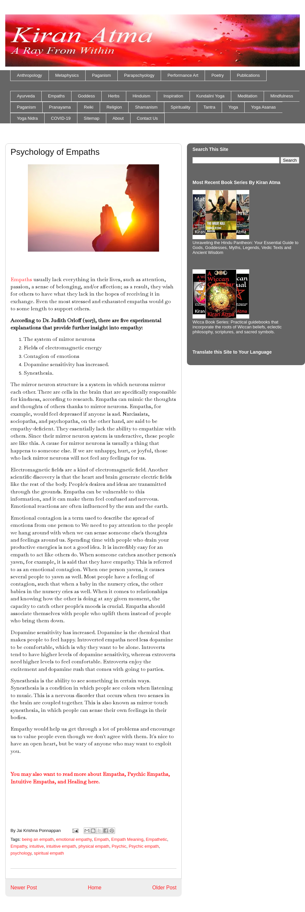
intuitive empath (61, 846)
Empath (101, 839)
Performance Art (183, 75)
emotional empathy (74, 839)
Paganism (101, 75)
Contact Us (147, 118)
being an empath (38, 839)
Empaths (56, 95)
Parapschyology (139, 75)
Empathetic (156, 839)
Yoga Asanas (263, 107)
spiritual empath (49, 853)
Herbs (114, 95)
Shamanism (146, 107)
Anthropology (29, 75)
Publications (248, 75)
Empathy (18, 846)
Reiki (88, 107)
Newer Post (23, 887)
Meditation (247, 95)
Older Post (164, 887)
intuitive (37, 846)
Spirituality (180, 107)
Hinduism (141, 95)
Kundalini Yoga (210, 95)
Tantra (209, 107)
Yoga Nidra (27, 118)
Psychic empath (144, 846)
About (118, 118)
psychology (20, 853)
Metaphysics (67, 75)
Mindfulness (281, 95)
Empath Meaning (127, 839)
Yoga (233, 107)
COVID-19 (61, 118)
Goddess (86, 95)
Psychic (119, 846)
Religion (114, 107)
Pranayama (60, 107)
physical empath (93, 846)
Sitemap (91, 118)
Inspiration (173, 95)
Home (95, 887)
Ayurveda (26, 95)
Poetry (218, 75)
